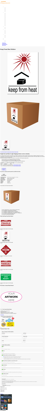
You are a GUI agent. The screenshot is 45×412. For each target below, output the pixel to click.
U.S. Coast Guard (8, 23)
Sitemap (7, 37)
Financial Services (8, 20)
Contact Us (5, 34)
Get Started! (2, 314)
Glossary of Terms (8, 32)
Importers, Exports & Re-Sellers (10, 16)
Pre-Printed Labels (4, 44)
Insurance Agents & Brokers (10, 14)
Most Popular (7, 10)
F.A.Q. (7, 33)
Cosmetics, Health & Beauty (10, 17)
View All (7, 13)
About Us (5, 29)
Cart (4, 39)
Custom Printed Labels (9, 8)
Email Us (1, 393)
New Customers (8, 41)
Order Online (15, 164)
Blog (6, 31)
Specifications (4, 168)
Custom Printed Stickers (9, 19)
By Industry (5, 12)
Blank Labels (4, 45)
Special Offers (8, 11)
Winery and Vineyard (9, 15)
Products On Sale (8, 9)
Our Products (6, 6)
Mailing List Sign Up (9, 36)
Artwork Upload (8, 28)
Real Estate (7, 22)
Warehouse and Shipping (9, 18)
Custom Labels (4, 43)
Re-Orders (5, 38)
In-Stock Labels (8, 7)
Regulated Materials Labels (9, 24)
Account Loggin (8, 40)
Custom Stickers (6, 26)
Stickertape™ (7, 21)
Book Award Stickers (9, 25)
